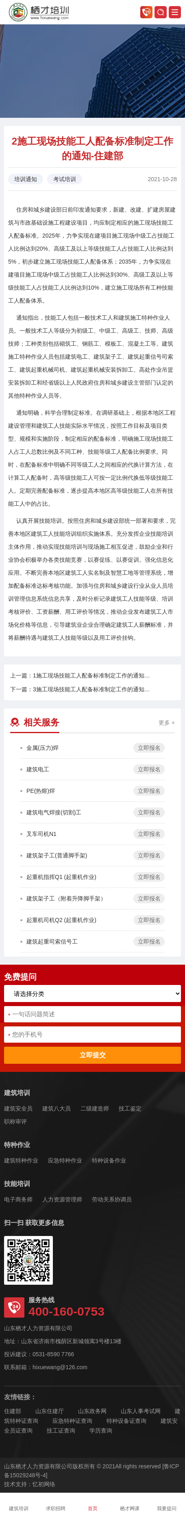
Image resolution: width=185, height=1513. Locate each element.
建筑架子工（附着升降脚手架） (66, 898)
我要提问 (166, 1503)
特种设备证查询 (126, 1421)
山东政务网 (92, 1411)
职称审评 (15, 1121)
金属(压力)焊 (42, 748)
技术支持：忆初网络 (29, 1484)
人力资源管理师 (62, 1199)
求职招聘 (55, 1503)
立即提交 (93, 1055)
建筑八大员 (56, 1108)
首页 (92, 1503)
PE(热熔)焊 (40, 791)
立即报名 (149, 748)
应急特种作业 (65, 1160)
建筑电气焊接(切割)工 (53, 812)
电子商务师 (18, 1199)
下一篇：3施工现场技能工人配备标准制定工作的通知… (80, 689)
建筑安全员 (18, 1108)
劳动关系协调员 (112, 1199)
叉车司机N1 (41, 834)
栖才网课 (129, 1503)
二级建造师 (95, 1108)
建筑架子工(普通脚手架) (56, 855)
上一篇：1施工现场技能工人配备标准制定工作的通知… (80, 675)
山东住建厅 (49, 1411)
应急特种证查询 (72, 1421)
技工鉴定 (130, 1108)
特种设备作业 (109, 1160)
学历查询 (100, 1430)
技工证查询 (61, 1430)
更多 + (167, 722)
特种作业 (17, 1144)
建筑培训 (17, 1092)
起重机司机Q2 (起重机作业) (61, 920)
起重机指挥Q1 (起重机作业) (61, 877)
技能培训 (17, 1183)
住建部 (12, 1411)
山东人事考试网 (141, 1411)
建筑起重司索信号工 (52, 941)
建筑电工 (37, 769)
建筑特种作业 (21, 1160)
